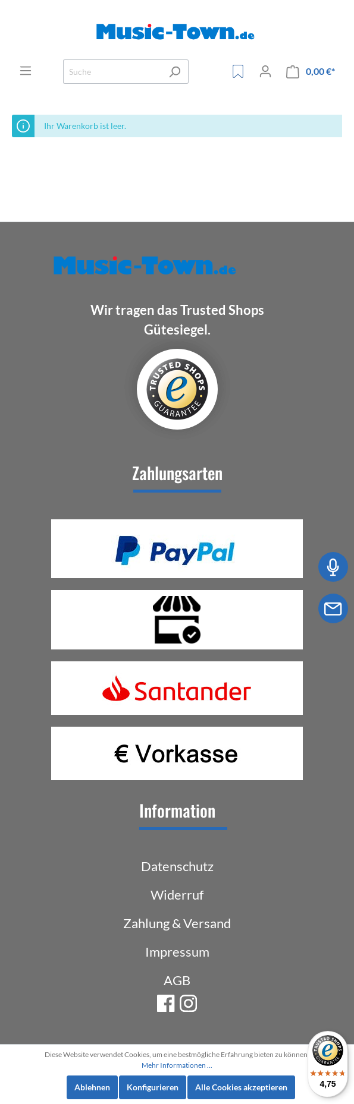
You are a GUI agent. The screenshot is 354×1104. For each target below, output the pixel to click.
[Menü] (25, 70)
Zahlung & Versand (177, 923)
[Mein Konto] (265, 71)
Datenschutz (177, 866)
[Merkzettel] (238, 71)
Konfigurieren (152, 1087)
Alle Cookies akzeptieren (241, 1087)
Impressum (177, 952)
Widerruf (177, 895)
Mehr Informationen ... (177, 1065)
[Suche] (112, 71)
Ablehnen (92, 1087)
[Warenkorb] (310, 71)
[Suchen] (175, 71)
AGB (177, 980)
